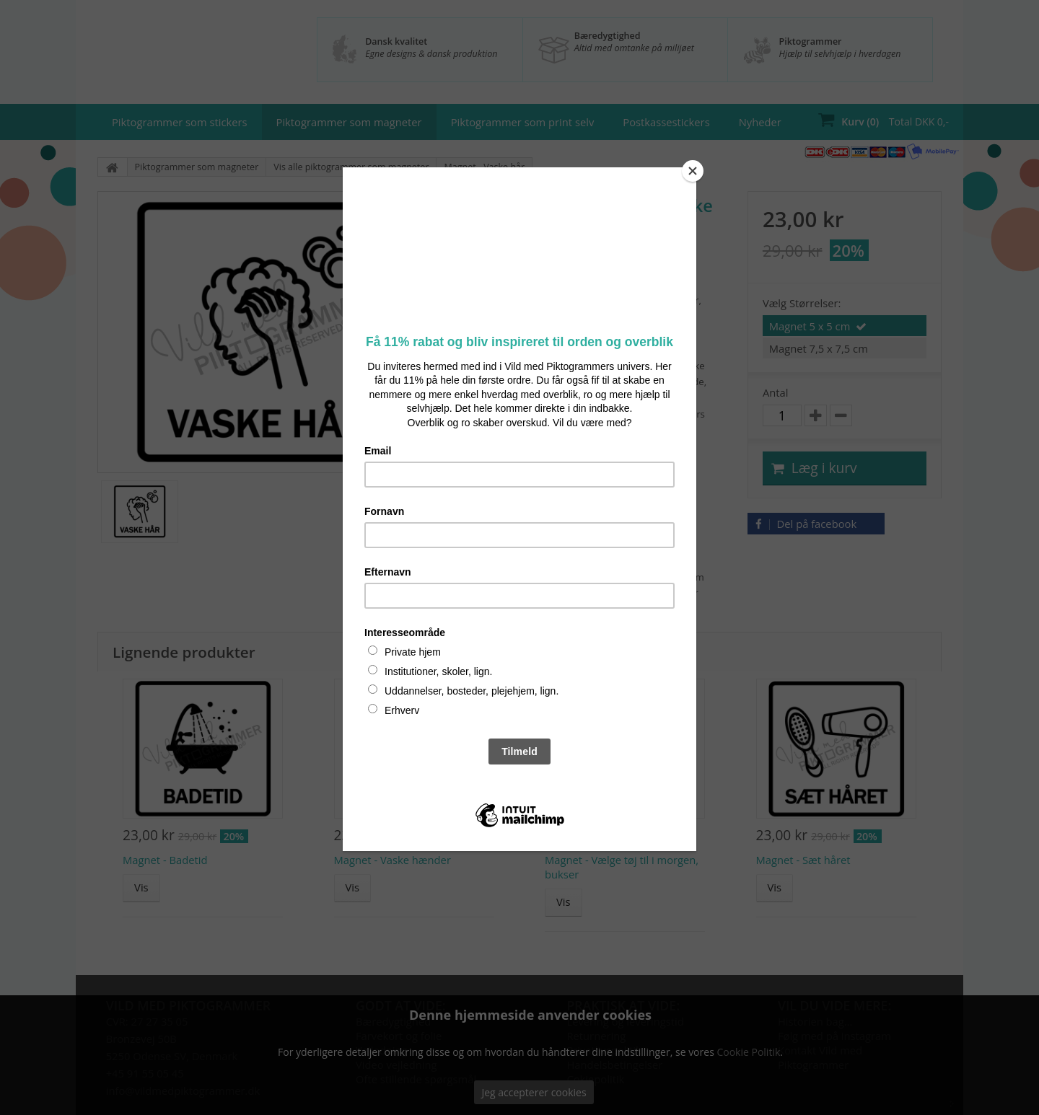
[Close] (692, 171)
